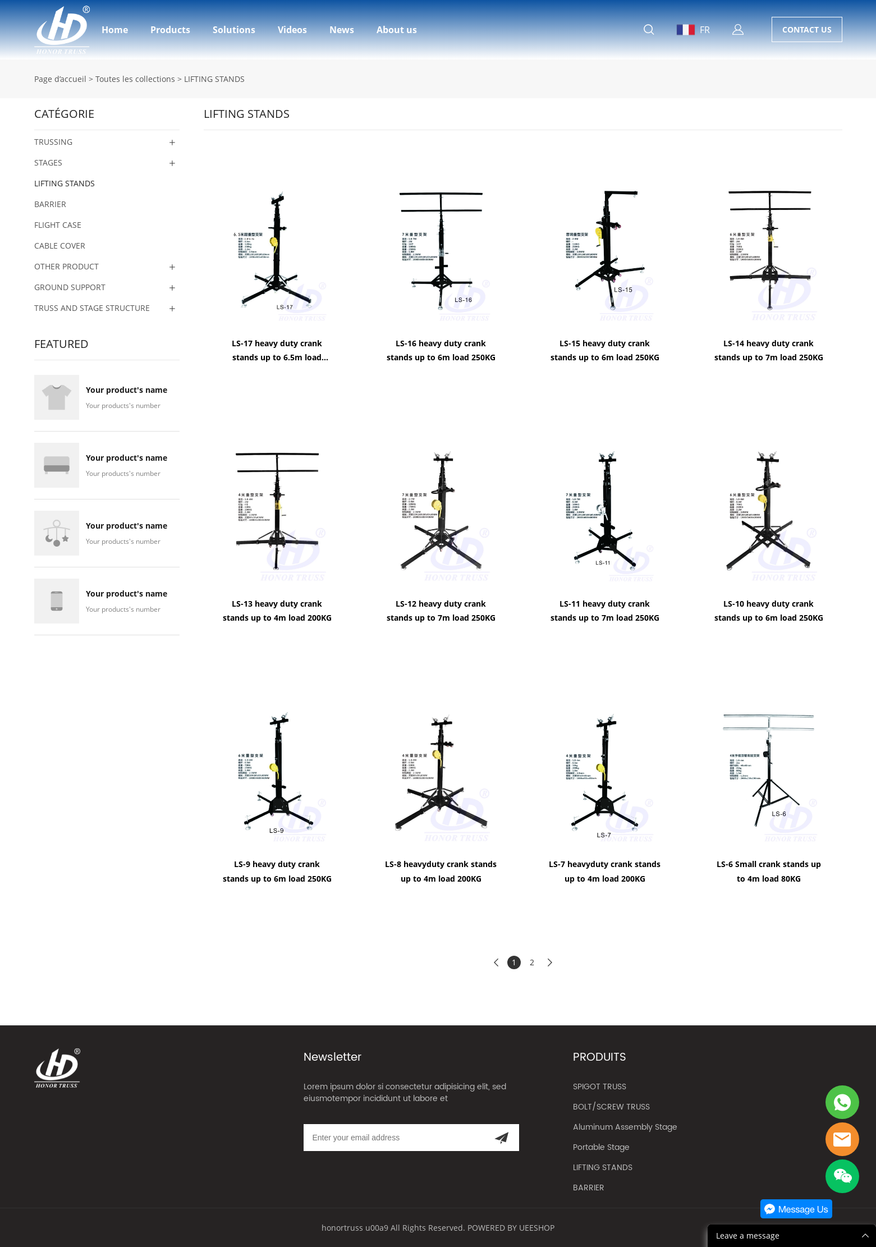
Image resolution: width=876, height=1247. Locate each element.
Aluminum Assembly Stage (625, 1127)
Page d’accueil (60, 79)
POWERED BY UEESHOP (510, 1227)
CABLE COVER (59, 245)
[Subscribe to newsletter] (501, 1137)
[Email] (394, 1137)
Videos (292, 30)
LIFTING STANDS (214, 79)
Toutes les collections (135, 79)
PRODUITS (599, 1057)
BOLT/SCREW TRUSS (611, 1107)
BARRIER (50, 204)
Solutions (234, 30)
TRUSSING (53, 141)
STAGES (48, 162)
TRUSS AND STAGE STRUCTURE (92, 307)
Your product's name (126, 390)
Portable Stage (601, 1147)
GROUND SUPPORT (70, 287)
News (341, 30)
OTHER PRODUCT (66, 266)
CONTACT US (807, 29)
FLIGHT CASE (57, 224)
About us (397, 30)
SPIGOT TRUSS (599, 1086)
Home (115, 30)
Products (170, 30)
